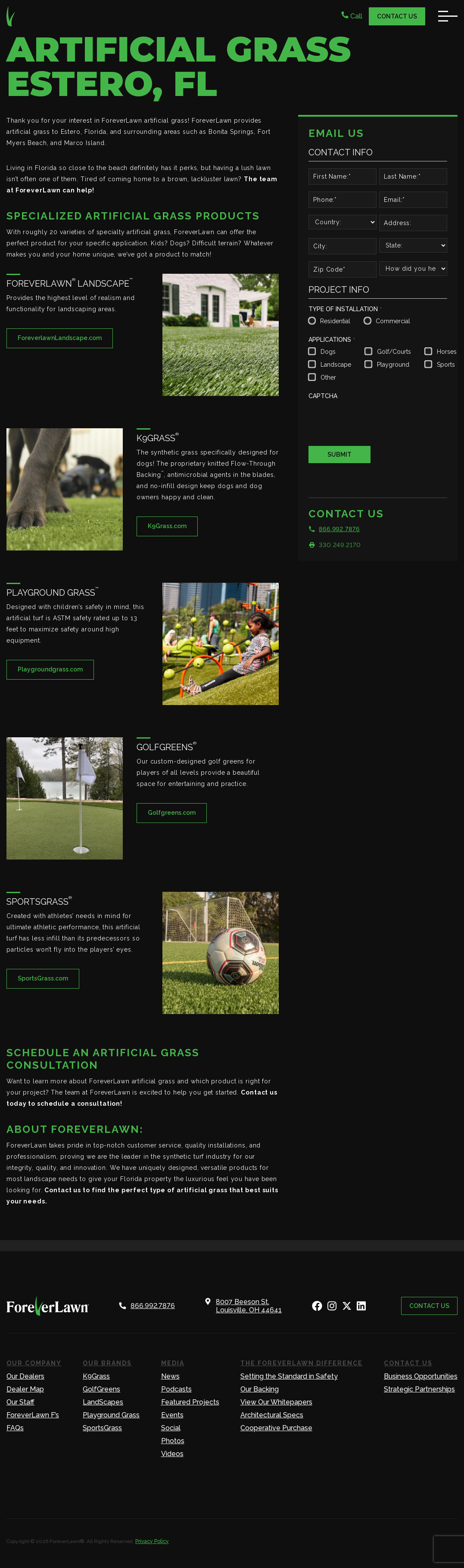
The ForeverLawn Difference (301, 1363)
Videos (172, 1454)
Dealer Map (25, 1389)
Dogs (328, 351)
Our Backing (259, 1389)
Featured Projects (190, 1402)
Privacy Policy (152, 1541)
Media (172, 1363)
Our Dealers (25, 1376)
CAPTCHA (322, 396)
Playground (393, 364)
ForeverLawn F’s (32, 1415)
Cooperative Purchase (276, 1428)
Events (172, 1415)
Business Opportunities (421, 1376)
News (170, 1376)
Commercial (392, 321)
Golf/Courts (393, 351)
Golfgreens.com (172, 812)
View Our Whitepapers (276, 1402)
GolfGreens (101, 1389)
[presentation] (373, 419)
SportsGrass (102, 1428)
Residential (334, 321)
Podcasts (176, 1389)
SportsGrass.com (43, 978)
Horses (446, 351)
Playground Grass (111, 1415)
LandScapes (103, 1402)
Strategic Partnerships (419, 1389)
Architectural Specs (271, 1415)
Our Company (34, 1363)
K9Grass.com (167, 526)
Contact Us (397, 16)
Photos (172, 1441)
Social (171, 1428)
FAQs (15, 1428)
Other (328, 377)
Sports (446, 364)
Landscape (335, 364)
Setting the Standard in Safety (289, 1376)
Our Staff (20, 1402)
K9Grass (96, 1376)
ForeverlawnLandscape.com (60, 337)
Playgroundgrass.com (50, 669)
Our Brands (107, 1363)
